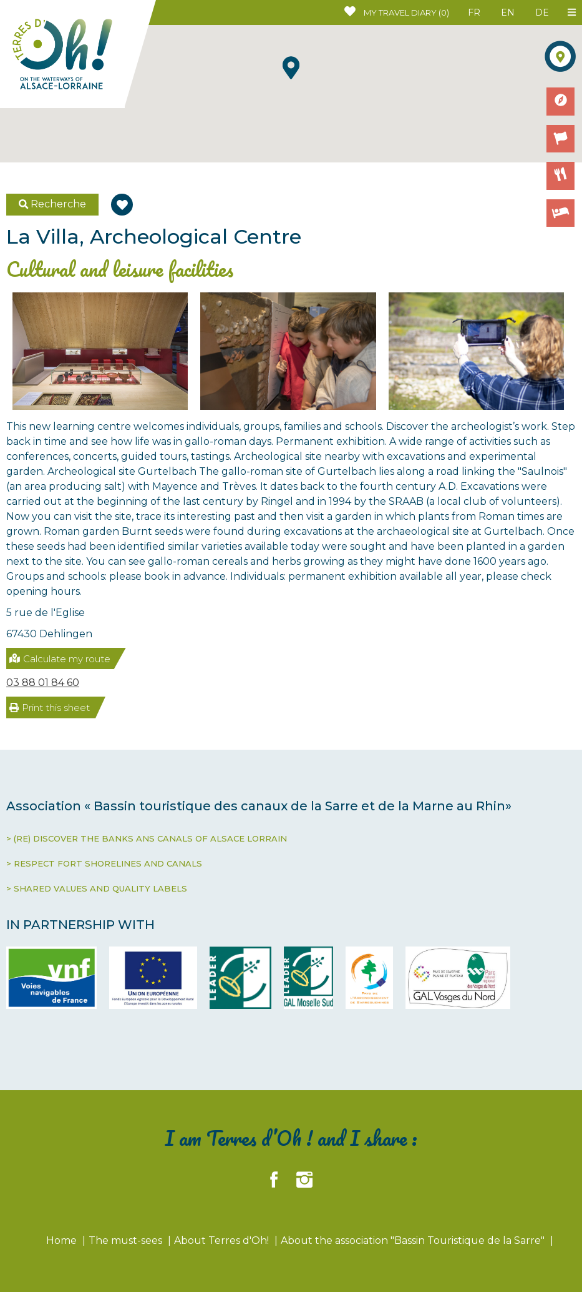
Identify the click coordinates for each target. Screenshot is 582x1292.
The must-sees (127, 1240)
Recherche (53, 204)
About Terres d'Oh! (222, 1240)
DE (542, 12)
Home (62, 1240)
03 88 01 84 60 (42, 682)
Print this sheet (49, 707)
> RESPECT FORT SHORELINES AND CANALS (104, 863)
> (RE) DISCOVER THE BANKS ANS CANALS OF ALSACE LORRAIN (146, 838)
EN (508, 12)
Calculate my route (59, 659)
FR (474, 12)
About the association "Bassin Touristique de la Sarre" (414, 1240)
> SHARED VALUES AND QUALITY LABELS (96, 888)
